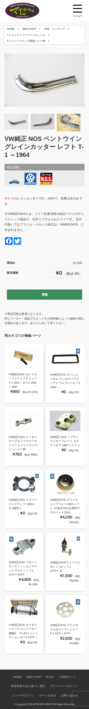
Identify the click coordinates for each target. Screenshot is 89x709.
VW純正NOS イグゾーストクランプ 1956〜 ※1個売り (23, 504)
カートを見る (47, 695)
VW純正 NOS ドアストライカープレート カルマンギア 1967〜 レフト (65, 441)
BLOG (50, 676)
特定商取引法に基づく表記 (28, 685)
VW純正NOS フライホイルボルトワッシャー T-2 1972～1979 (64, 629)
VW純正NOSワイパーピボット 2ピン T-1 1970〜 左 (65, 566)
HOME (11, 28)
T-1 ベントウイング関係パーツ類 (26, 40)
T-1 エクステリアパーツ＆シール (26, 35)
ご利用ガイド (67, 676)
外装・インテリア (54, 28)
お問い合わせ (69, 695)
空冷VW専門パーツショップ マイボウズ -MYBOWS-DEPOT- (28, 10)
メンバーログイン (22, 695)
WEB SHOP (29, 28)
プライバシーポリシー (64, 685)
